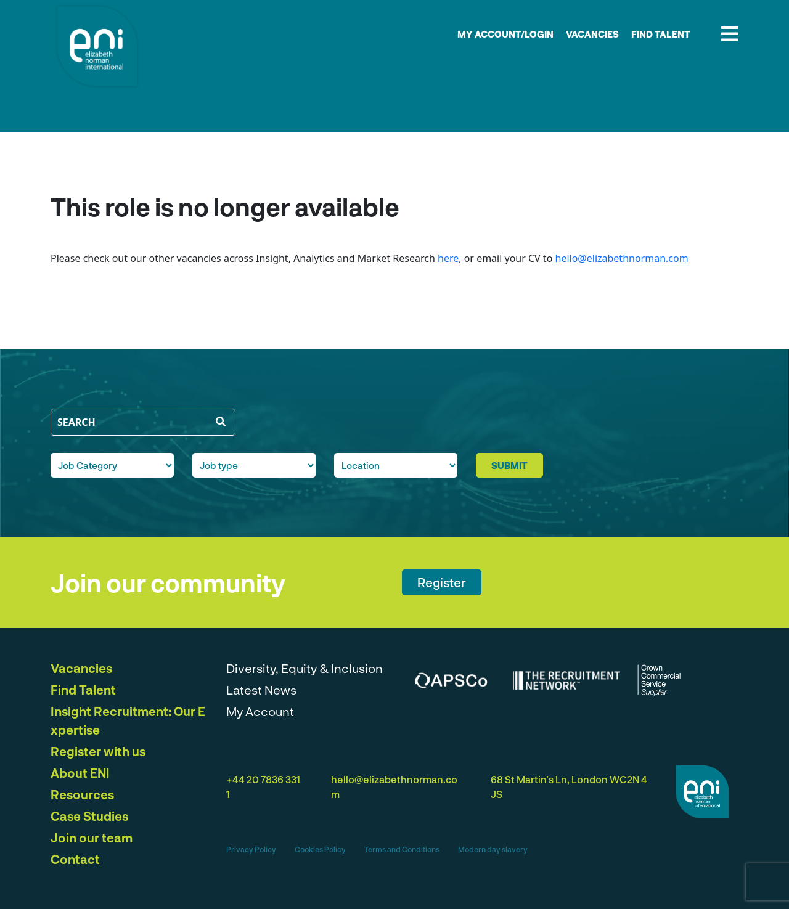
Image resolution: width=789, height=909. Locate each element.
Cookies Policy (320, 849)
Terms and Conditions (401, 849)
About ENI (80, 772)
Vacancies (592, 33)
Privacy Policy (251, 849)
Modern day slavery (493, 849)
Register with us (98, 751)
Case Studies (89, 816)
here (448, 258)
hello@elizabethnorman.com (622, 258)
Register (441, 582)
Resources (82, 794)
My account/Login (505, 33)
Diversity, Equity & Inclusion (304, 668)
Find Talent (660, 33)
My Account (260, 711)
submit (509, 465)
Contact (75, 859)
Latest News (261, 689)
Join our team (92, 837)
